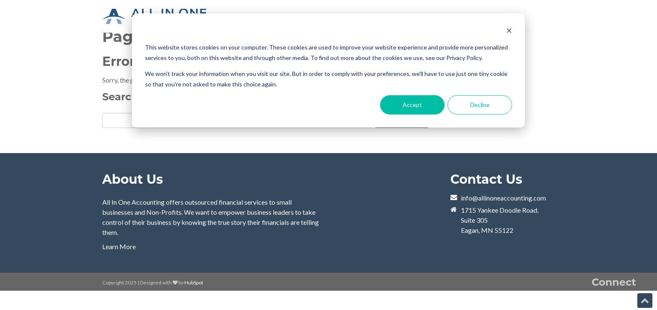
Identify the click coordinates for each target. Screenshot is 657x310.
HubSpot (193, 282)
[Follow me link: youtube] (581, 302)
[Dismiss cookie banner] (509, 31)
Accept (412, 104)
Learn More (119, 246)
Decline (480, 104)
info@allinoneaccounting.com (503, 198)
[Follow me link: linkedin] (612, 302)
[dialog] (328, 70)
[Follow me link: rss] (596, 302)
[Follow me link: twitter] (628, 302)
